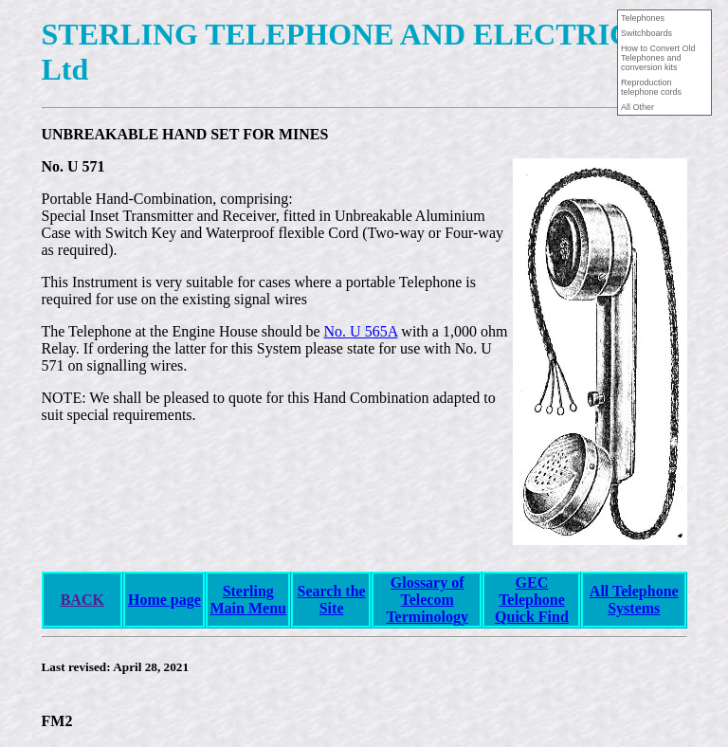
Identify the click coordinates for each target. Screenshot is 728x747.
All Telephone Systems (634, 599)
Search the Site (332, 599)
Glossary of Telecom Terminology (427, 599)
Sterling (248, 591)
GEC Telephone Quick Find (532, 599)
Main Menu (248, 608)
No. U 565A (361, 331)
